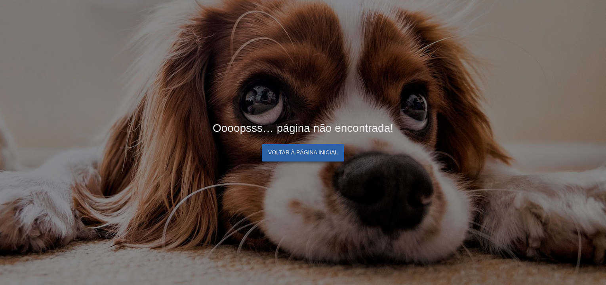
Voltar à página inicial (303, 152)
